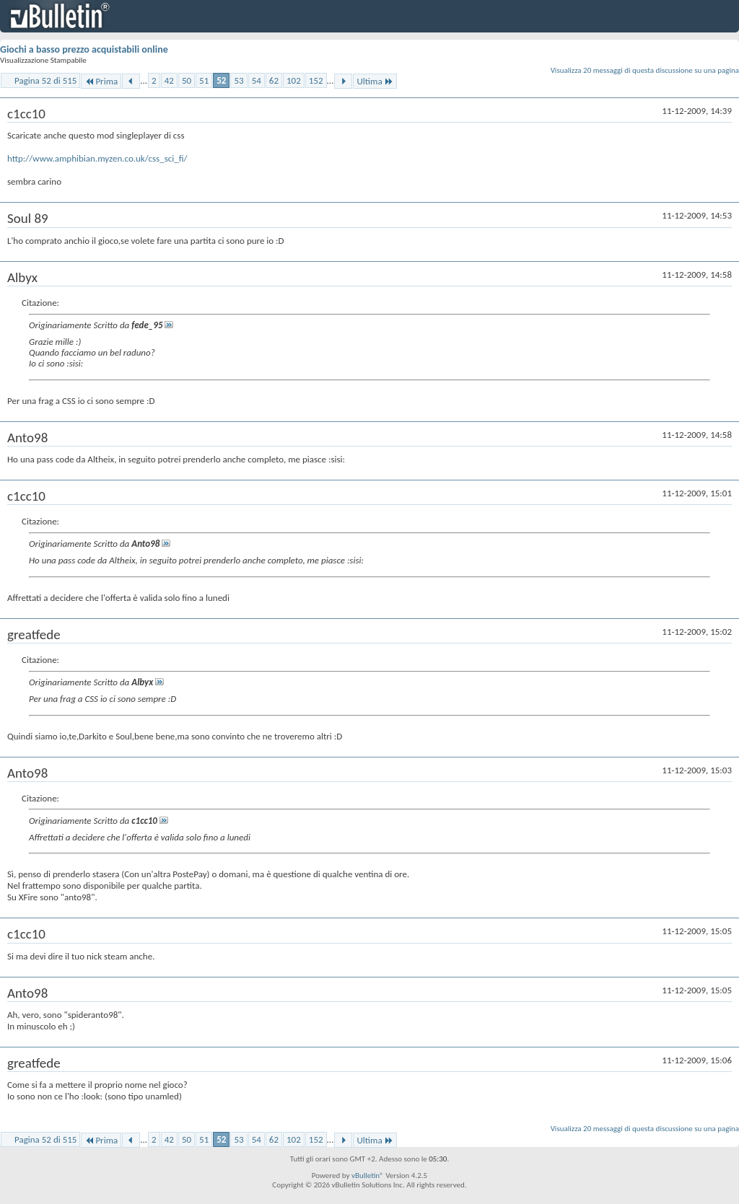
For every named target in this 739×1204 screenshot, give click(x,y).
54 (256, 80)
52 (221, 80)
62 (274, 80)
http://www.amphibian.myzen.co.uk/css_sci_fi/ (97, 158)
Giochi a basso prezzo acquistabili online (84, 49)
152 (316, 80)
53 (238, 80)
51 (204, 80)
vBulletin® (367, 1175)
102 (294, 80)
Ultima (375, 81)
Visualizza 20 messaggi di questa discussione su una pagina (645, 70)
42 (169, 80)
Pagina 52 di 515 (45, 80)
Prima (101, 81)
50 (186, 80)
